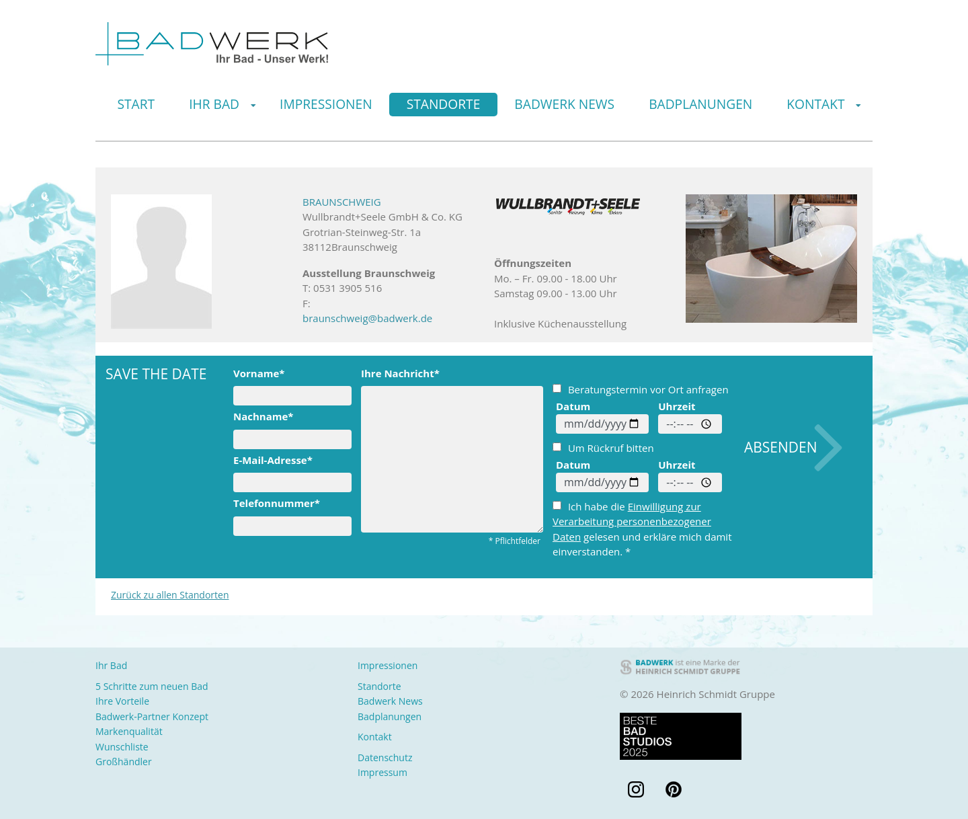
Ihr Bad (214, 104)
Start (136, 104)
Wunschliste (122, 746)
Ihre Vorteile (122, 701)
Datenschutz (385, 757)
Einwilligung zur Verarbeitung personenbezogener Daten (632, 521)
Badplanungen (700, 104)
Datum (573, 406)
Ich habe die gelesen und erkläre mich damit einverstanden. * (642, 529)
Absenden (780, 447)
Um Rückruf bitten (603, 448)
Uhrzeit (676, 406)
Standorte (444, 104)
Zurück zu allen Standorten (170, 594)
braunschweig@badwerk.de (367, 318)
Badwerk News (564, 104)
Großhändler (123, 761)
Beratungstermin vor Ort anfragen (641, 389)
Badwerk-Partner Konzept (151, 716)
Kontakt (815, 104)
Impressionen (326, 104)
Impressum (382, 772)
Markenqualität (129, 731)
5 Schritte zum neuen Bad (151, 686)
